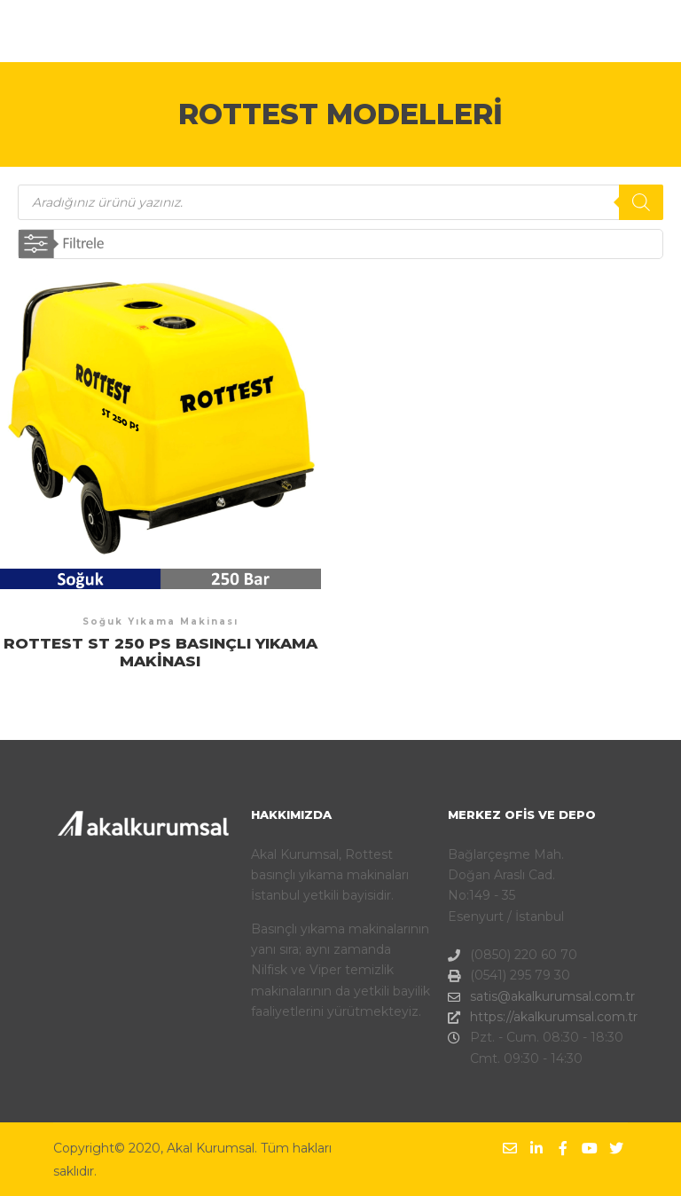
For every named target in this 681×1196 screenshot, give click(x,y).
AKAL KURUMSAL (116, 31)
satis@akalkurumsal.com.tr (537, 997)
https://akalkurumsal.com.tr (537, 1017)
